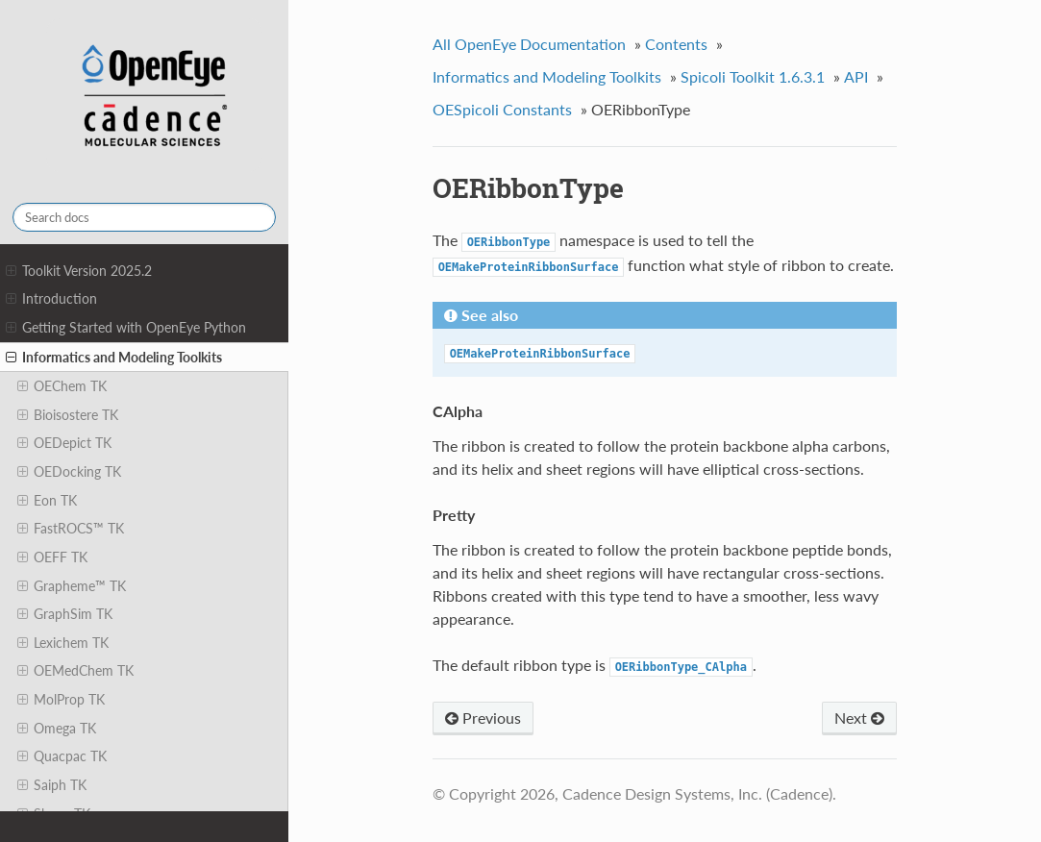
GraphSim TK (64, 614)
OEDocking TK (69, 472)
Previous (483, 717)
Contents (676, 44)
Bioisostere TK (67, 415)
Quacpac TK (62, 756)
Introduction (51, 299)
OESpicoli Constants (502, 109)
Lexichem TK (63, 643)
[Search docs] (144, 217)
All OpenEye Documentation (529, 44)
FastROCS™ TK (70, 528)
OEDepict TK (64, 443)
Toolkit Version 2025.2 (79, 271)
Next (859, 717)
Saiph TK (52, 785)
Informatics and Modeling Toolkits (114, 357)
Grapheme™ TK (71, 586)
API (856, 76)
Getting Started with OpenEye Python (126, 327)
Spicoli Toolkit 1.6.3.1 (753, 76)
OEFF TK (52, 557)
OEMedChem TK (75, 671)
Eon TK (47, 500)
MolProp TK (61, 699)
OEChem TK (62, 386)
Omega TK (56, 728)
